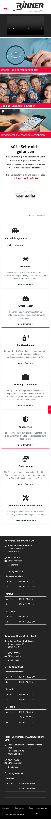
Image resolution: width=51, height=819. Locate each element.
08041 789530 (14, 653)
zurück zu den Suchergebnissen (25, 178)
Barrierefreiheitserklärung (38, 808)
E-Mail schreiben (15, 561)
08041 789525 (14, 760)
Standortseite (13, 565)
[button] (5, 7)
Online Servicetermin (25, 520)
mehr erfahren (15, 245)
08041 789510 (14, 558)
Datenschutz (19, 808)
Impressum (6, 808)
